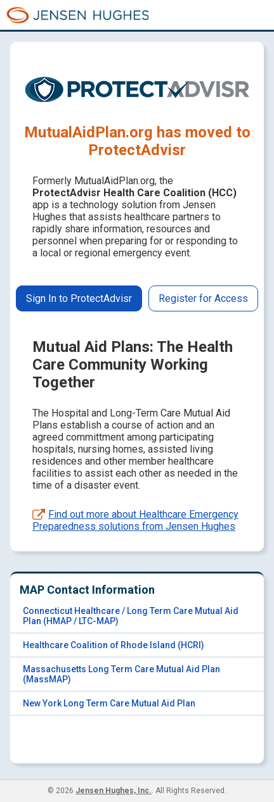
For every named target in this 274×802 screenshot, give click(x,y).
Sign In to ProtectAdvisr (79, 298)
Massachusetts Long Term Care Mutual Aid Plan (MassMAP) (121, 674)
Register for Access (203, 298)
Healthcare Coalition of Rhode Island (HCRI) (113, 645)
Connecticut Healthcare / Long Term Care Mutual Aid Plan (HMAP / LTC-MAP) (130, 616)
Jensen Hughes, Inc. (113, 790)
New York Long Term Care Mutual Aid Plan (109, 703)
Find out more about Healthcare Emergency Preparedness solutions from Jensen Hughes (135, 520)
